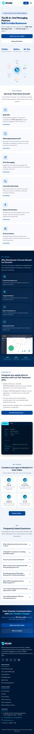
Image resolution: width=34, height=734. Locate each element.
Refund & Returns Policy (8, 705)
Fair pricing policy (6, 702)
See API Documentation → (17, 413)
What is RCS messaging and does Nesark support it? (17, 582)
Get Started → (7, 124)
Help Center (4, 680)
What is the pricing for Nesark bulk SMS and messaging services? (17, 566)
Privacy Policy (5, 696)
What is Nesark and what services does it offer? (17, 545)
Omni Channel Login (7, 669)
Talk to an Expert (17, 631)
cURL (11, 423)
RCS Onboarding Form (7, 683)
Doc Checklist (5, 691)
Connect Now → (17, 513)
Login (26, 3)
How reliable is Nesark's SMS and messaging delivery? (17, 597)
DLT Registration (6, 677)
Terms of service (6, 699)
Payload (5, 423)
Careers (3, 694)
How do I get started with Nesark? (17, 560)
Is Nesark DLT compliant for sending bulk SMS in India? (17, 552)
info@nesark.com (8, 720)
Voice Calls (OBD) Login (8, 671)
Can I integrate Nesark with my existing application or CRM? (17, 589)
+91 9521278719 (17, 717)
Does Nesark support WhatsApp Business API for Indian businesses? (17, 574)
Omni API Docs (5, 674)
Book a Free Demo (17, 41)
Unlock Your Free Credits (17, 36)
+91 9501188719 (7, 717)
